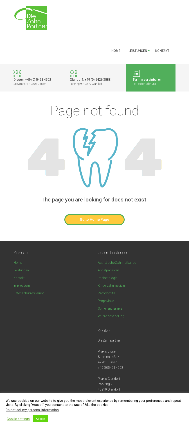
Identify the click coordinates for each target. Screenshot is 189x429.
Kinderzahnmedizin (111, 285)
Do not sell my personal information (32, 410)
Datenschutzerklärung (29, 293)
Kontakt (162, 51)
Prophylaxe (106, 301)
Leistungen (137, 51)
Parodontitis (106, 293)
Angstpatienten (108, 270)
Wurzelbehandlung (111, 316)
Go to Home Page (94, 219)
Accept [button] (40, 418)
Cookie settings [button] (18, 419)
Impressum (22, 285)
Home (115, 51)
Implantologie (107, 278)
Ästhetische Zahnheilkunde (117, 262)
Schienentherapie (110, 308)
